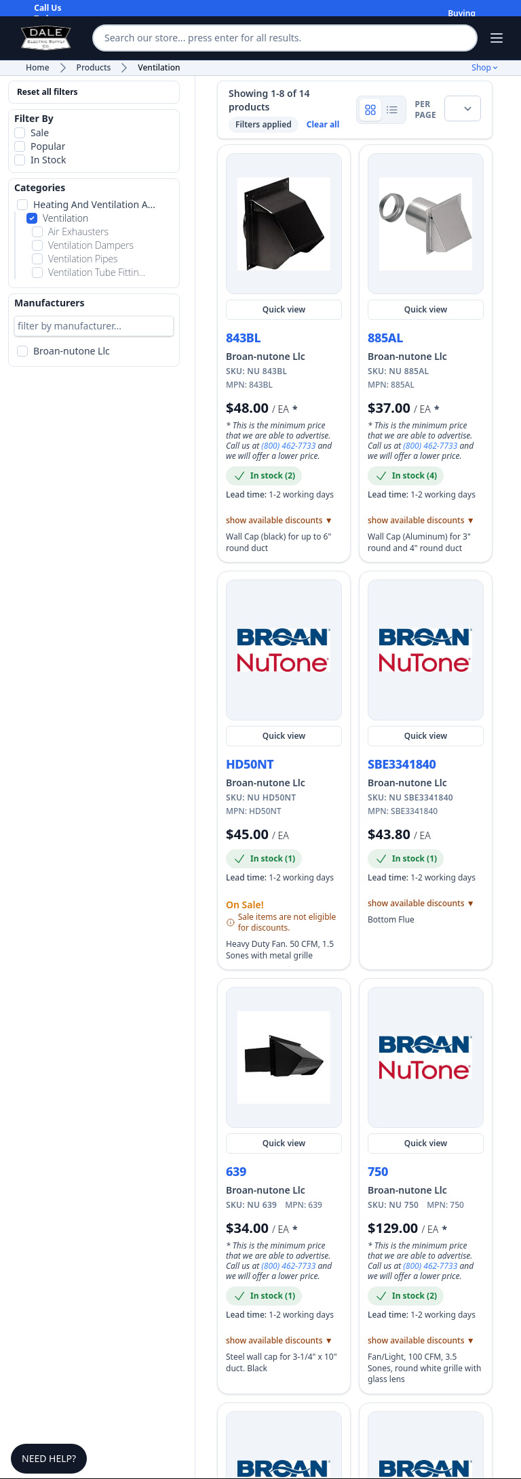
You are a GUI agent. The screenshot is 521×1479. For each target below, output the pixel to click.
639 (236, 1171)
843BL (243, 337)
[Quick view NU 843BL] (284, 223)
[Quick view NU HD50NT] (284, 650)
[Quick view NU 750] (426, 1057)
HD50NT (249, 764)
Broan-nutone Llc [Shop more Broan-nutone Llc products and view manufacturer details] (265, 356)
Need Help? (49, 1458)
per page (425, 110)
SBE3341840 (402, 764)
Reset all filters (47, 92)
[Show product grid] (370, 110)
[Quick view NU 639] (284, 1057)
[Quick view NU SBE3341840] (426, 650)
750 (378, 1171)
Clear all (323, 124)
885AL (385, 337)
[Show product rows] (392, 110)
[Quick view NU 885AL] (426, 223)
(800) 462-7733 (289, 445)
